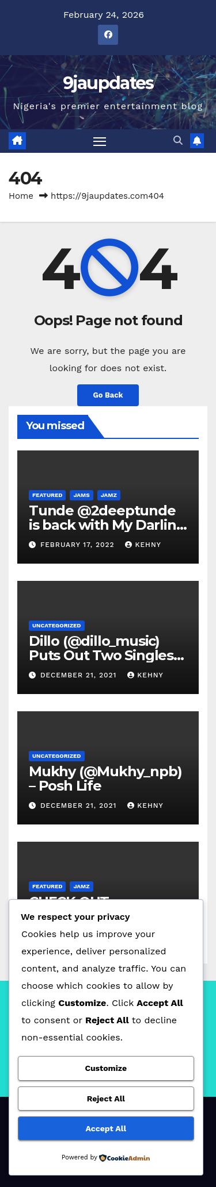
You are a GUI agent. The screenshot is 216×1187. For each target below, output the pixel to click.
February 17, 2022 (79, 545)
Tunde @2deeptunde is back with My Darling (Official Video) (107, 525)
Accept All (106, 1128)
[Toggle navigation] (99, 141)
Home (21, 196)
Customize (106, 1068)
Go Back (108, 395)
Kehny (143, 545)
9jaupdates (108, 83)
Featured (47, 495)
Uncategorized (56, 625)
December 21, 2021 (79, 675)
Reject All (106, 1098)
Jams (81, 495)
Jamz (109, 495)
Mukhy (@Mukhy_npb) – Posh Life (105, 778)
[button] (178, 140)
